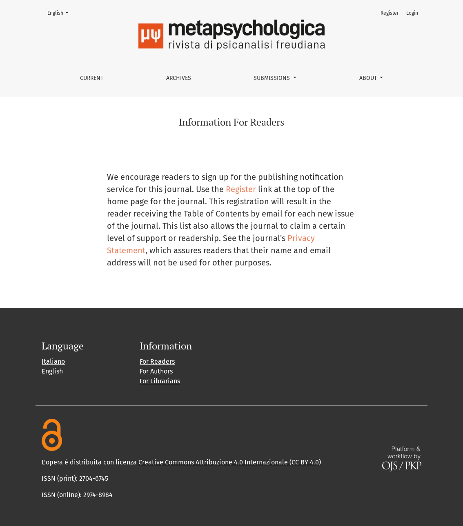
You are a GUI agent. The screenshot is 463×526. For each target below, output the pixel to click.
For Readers (157, 361)
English (60, 12)
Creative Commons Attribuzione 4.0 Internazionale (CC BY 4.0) (229, 462)
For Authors (156, 371)
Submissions (273, 78)
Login (412, 13)
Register (390, 13)
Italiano (53, 361)
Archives (178, 78)
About (368, 78)
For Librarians (160, 381)
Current (91, 78)
